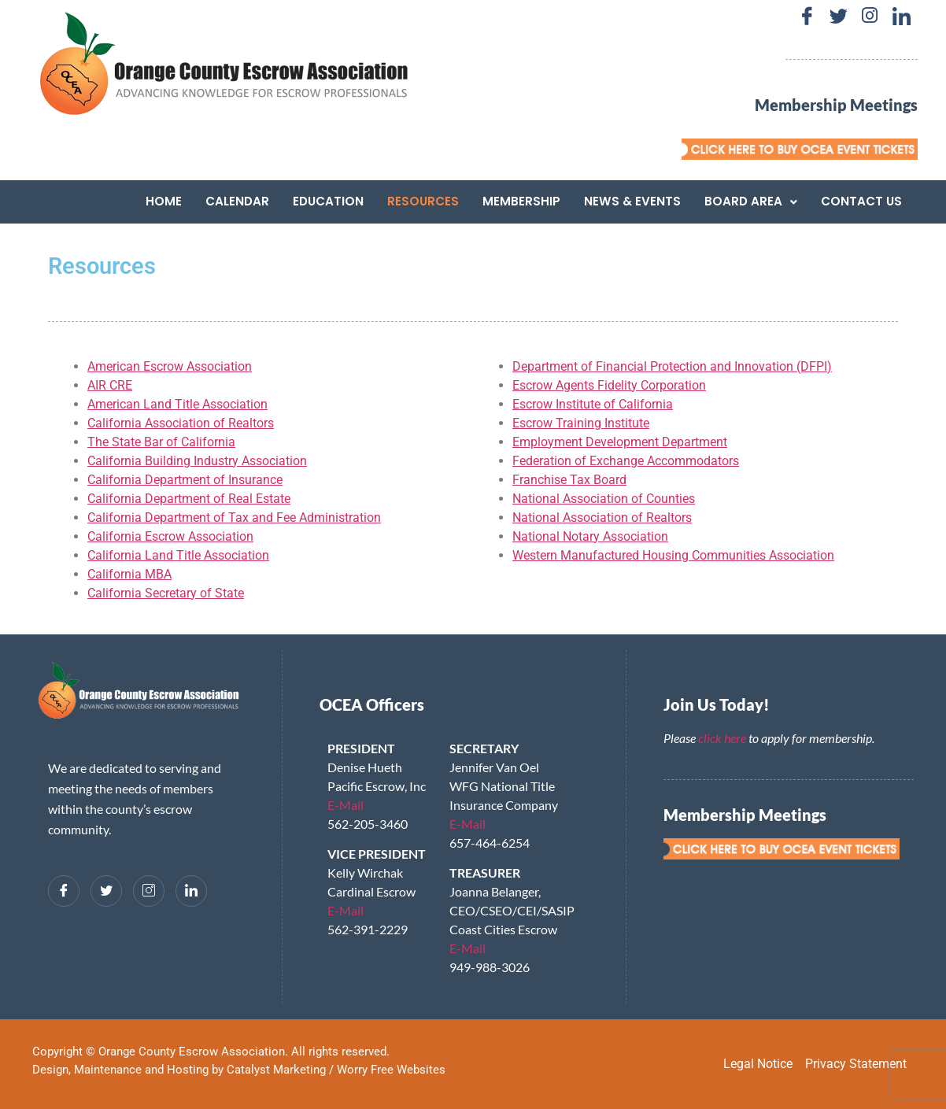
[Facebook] (807, 16)
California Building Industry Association (197, 460)
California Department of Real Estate (188, 498)
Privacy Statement (856, 1063)
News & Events (632, 201)
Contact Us (861, 201)
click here (722, 737)
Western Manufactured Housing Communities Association (673, 555)
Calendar (237, 201)
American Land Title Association (177, 404)
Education (328, 201)
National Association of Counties (603, 498)
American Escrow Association (169, 366)
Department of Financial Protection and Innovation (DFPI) (672, 366)
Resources (423, 201)
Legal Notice (758, 1063)
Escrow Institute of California (592, 404)
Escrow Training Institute (580, 423)
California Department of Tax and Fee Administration (234, 517)
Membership (521, 201)
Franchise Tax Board (569, 479)
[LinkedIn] (901, 16)
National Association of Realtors (602, 517)
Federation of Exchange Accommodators (625, 460)
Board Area (750, 201)
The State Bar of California (161, 441)
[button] (751, 201)
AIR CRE (109, 385)
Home (164, 201)
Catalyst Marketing (276, 1070)
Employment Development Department (619, 441)
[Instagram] (869, 16)
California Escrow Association (170, 536)
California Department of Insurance (185, 479)
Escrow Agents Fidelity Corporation (609, 385)
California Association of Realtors (180, 423)
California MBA (129, 574)
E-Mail (345, 804)
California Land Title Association (178, 555)
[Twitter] (838, 16)
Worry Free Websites (391, 1070)
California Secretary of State (165, 593)
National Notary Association (590, 536)
